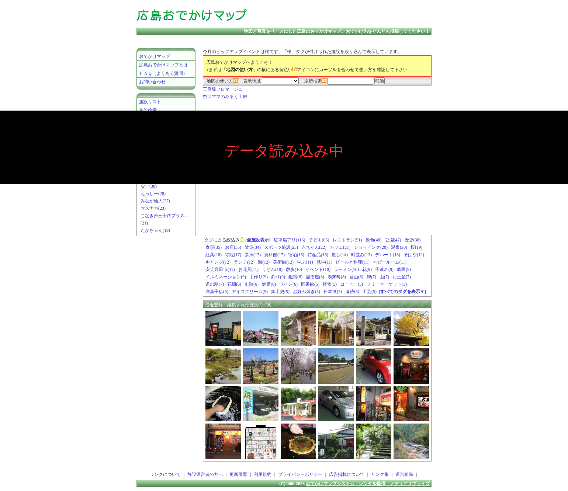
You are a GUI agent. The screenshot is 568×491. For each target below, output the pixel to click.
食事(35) (213, 247)
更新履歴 (238, 474)
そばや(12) (413, 254)
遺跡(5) (352, 291)
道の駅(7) (214, 284)
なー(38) (149, 186)
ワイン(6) (288, 284)
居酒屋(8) (315, 276)
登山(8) (356, 276)
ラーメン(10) (346, 269)
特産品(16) (317, 254)
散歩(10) (294, 269)
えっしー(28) (153, 193)
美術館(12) (283, 262)
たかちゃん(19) (155, 230)
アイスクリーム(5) (250, 291)
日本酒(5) (332, 291)
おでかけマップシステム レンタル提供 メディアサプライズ (368, 483)
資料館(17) (274, 254)
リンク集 (380, 474)
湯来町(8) (336, 276)
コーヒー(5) (351, 284)
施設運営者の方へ (205, 474)
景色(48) (373, 240)
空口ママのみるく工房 (225, 96)
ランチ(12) (244, 262)
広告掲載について (346, 474)
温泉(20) (399, 247)
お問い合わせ (152, 81)
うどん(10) (272, 269)
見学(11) (324, 262)
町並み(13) (361, 254)
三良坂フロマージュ (223, 89)
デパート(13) (387, 254)
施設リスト (150, 101)
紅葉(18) (213, 254)
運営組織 (404, 474)
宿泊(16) (296, 254)
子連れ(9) (384, 269)
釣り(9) (278, 276)
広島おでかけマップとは (163, 64)
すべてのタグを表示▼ (402, 291)
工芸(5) (369, 291)
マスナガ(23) (153, 208)
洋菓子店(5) (216, 291)
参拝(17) (252, 254)
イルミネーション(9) (225, 276)
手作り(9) (258, 276)
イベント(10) (318, 269)
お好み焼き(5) (306, 291)
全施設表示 (258, 240)
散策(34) (252, 247)
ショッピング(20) (371, 247)
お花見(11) (248, 269)
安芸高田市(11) (220, 269)
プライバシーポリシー (300, 474)
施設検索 (148, 110)
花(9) (367, 269)
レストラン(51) (347, 240)
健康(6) (269, 284)
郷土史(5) (280, 291)
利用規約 (262, 474)
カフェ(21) (340, 247)
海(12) (264, 262)
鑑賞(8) (295, 276)
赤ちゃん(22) (314, 247)
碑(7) (371, 276)
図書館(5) (310, 284)
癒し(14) (339, 254)
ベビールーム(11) (390, 262)
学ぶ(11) (305, 262)
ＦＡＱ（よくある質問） (163, 73)
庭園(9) (404, 269)
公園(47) (393, 240)
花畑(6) (234, 284)
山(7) (384, 276)
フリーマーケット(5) (386, 284)
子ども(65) (319, 240)
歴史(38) (413, 240)
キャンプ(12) (218, 262)
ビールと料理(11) (353, 262)
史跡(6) (251, 284)
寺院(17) (233, 254)
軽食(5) (330, 284)
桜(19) (416, 247)
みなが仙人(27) (155, 200)
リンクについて (165, 474)
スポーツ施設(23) (281, 247)
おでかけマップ (154, 56)
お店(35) (233, 247)
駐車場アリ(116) (289, 240)
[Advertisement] (344, 15)
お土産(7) (401, 276)
